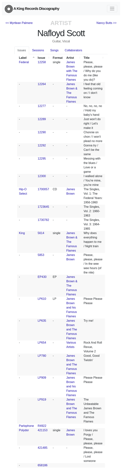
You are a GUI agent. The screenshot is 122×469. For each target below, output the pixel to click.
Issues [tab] (22, 50)
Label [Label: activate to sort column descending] (23, 57)
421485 (42, 447)
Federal (24, 62)
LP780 (42, 355)
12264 (42, 84)
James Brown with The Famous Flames (71, 71)
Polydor (24, 430)
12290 (42, 132)
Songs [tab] (54, 50)
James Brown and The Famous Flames (71, 329)
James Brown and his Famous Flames (71, 307)
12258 (42, 62)
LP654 (42, 342)
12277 (42, 106)
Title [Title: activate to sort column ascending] (87, 57)
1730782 (43, 219)
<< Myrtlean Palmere (19, 22)
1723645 (43, 206)
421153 (42, 430)
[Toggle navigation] (112, 8)
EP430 (42, 276)
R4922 (42, 425)
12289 (42, 119)
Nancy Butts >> (107, 22)
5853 (41, 254)
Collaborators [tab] (73, 50)
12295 (42, 158)
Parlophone (26, 425)
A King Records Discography (32, 9)
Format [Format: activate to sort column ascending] (58, 57)
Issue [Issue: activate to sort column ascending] (41, 57)
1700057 (43, 189)
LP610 (42, 298)
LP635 (42, 320)
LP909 (42, 377)
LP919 (42, 399)
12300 (42, 176)
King (22, 233)
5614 (41, 233)
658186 (42, 465)
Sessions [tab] (38, 50)
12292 (42, 145)
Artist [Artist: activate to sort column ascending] (70, 57)
